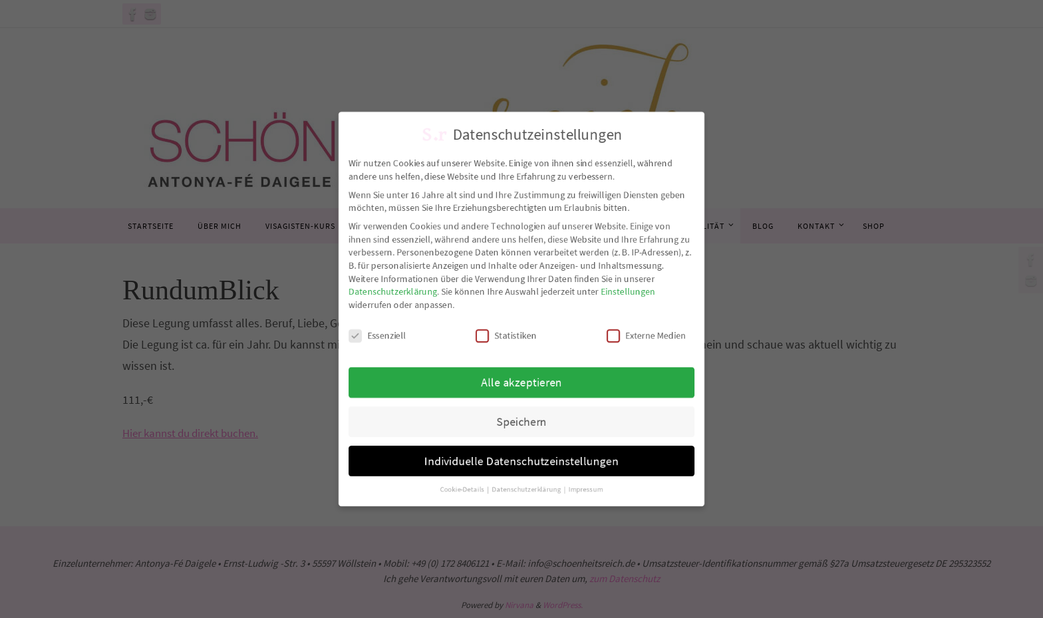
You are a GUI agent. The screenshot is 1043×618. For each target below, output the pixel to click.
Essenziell (369, 336)
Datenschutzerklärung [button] (527, 499)
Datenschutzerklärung (385, 290)
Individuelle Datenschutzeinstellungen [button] (522, 469)
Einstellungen (634, 290)
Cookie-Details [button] (460, 499)
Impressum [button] (589, 499)
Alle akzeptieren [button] (522, 386)
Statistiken (505, 336)
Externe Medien (653, 336)
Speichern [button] (521, 428)
